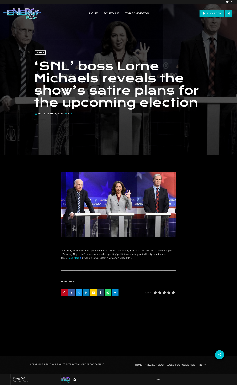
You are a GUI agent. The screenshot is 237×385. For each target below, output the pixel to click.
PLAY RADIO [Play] (212, 13)
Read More (73, 258)
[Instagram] (227, 2)
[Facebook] (231, 2)
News (40, 52)
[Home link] (22, 13)
